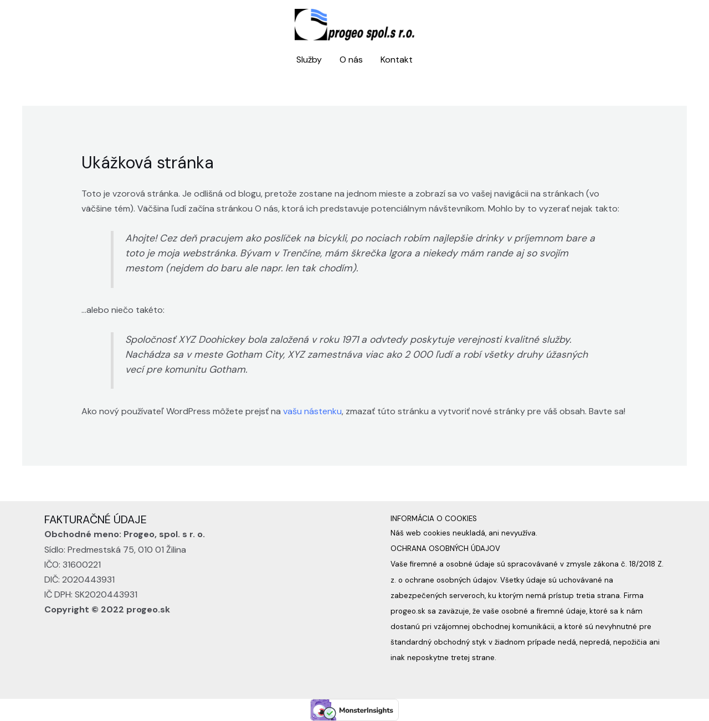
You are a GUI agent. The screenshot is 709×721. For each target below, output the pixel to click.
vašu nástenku (312, 411)
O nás (351, 59)
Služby (309, 59)
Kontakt (397, 59)
